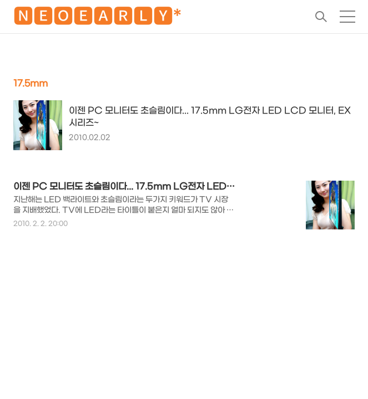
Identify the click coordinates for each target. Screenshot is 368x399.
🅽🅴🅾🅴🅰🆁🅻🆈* (97, 18)
